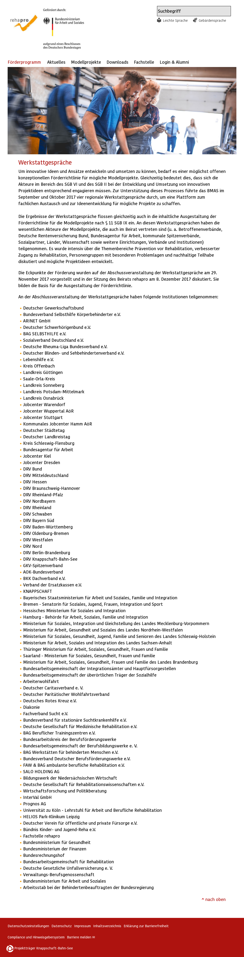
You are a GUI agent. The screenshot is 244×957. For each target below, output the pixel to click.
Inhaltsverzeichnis (107, 926)
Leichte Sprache (175, 20)
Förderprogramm (24, 61)
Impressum (82, 926)
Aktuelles (56, 61)
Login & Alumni (174, 61)
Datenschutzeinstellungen (28, 926)
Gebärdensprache (212, 20)
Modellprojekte (86, 61)
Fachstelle (144, 61)
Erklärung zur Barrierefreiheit (146, 926)
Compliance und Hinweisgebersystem (36, 937)
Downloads (117, 61)
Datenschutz (61, 926)
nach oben (215, 899)
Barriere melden (81, 937)
